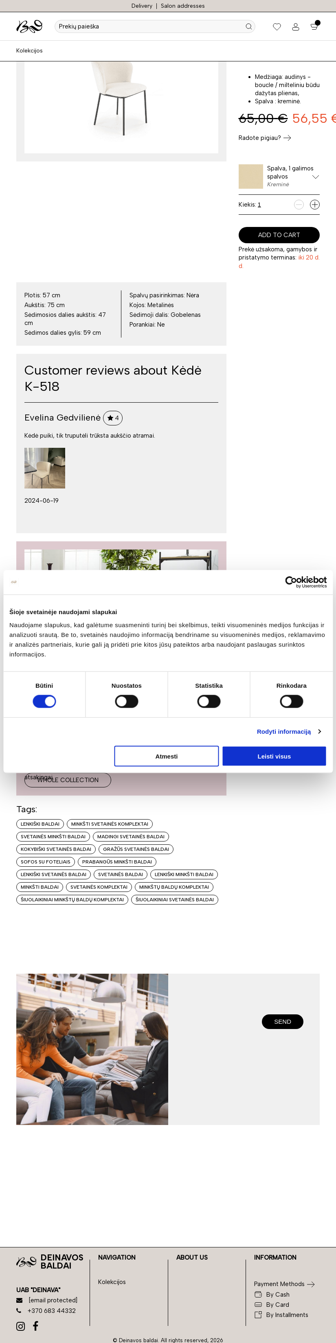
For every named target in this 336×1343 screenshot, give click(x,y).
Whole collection (68, 780)
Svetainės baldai (120, 874)
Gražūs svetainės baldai (136, 849)
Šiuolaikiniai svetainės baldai (175, 900)
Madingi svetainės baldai (131, 836)
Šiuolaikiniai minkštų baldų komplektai (72, 900)
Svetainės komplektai (98, 887)
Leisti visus (274, 755)
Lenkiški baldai (40, 824)
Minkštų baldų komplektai (174, 887)
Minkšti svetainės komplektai (109, 824)
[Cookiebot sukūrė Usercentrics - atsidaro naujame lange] (291, 582)
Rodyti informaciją (284, 731)
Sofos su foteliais (45, 862)
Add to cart (279, 235)
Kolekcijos (29, 50)
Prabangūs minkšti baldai (117, 862)
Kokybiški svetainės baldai (56, 849)
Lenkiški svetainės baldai (53, 874)
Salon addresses (183, 5)
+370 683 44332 (46, 1311)
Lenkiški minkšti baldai (184, 874)
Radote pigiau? (265, 138)
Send (282, 1021)
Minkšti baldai (40, 887)
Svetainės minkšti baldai (53, 836)
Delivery (142, 5)
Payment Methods (279, 1284)
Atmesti (166, 755)
